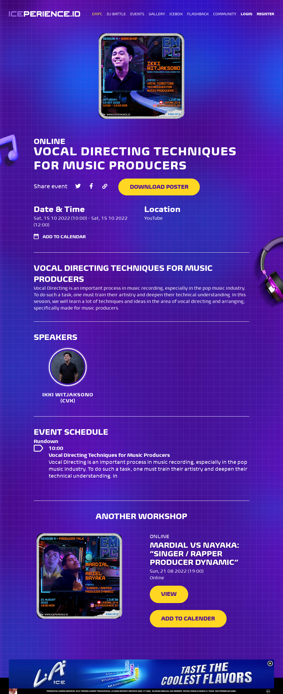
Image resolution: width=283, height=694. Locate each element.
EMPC (97, 14)
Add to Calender (188, 618)
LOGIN (246, 14)
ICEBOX (176, 14)
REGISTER (265, 14)
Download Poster (160, 186)
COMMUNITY (224, 14)
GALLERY (157, 14)
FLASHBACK (198, 14)
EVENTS (137, 14)
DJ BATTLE (116, 14)
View (169, 594)
